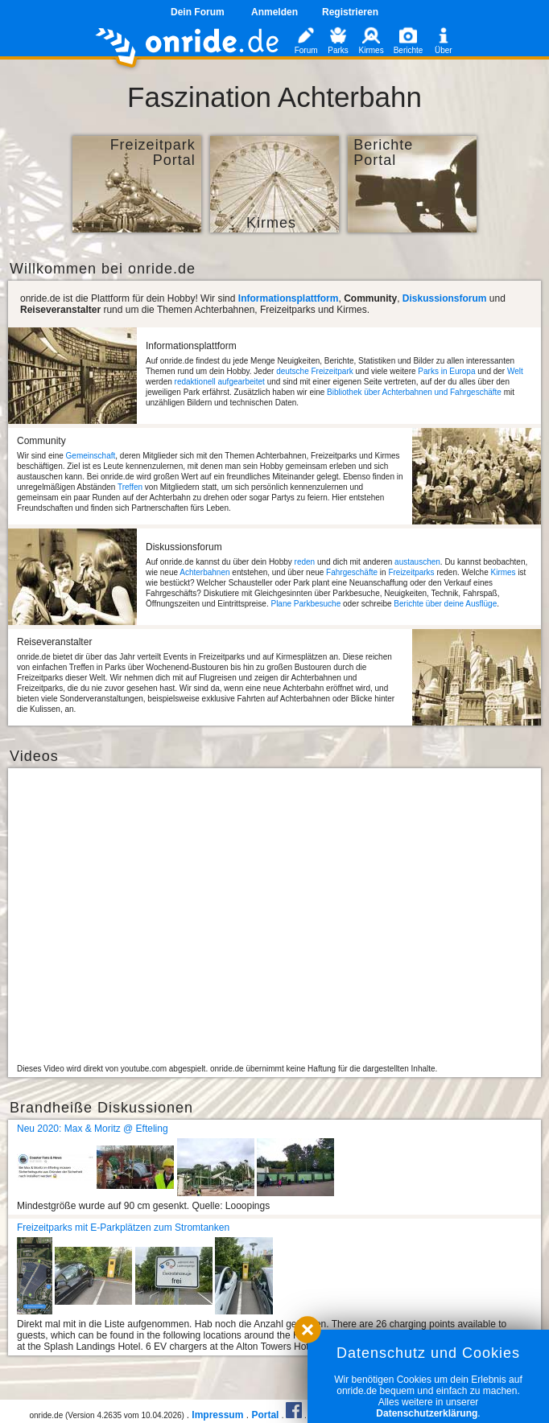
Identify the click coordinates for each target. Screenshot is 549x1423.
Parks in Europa (446, 371)
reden (305, 561)
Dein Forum (198, 12)
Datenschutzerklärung (426, 1413)
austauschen (417, 561)
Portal (265, 1415)
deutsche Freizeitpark (314, 371)
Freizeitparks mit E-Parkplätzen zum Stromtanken (123, 1227)
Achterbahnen (204, 572)
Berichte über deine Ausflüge (445, 603)
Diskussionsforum (444, 298)
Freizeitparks (411, 572)
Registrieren (350, 12)
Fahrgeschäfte (352, 572)
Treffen (130, 487)
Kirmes (502, 572)
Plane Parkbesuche (305, 603)
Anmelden (274, 12)
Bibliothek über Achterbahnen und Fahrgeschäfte (414, 392)
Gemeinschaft (91, 455)
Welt (515, 371)
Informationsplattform (288, 298)
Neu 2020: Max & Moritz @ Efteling (92, 1128)
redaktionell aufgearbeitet (220, 381)
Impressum (217, 1415)
